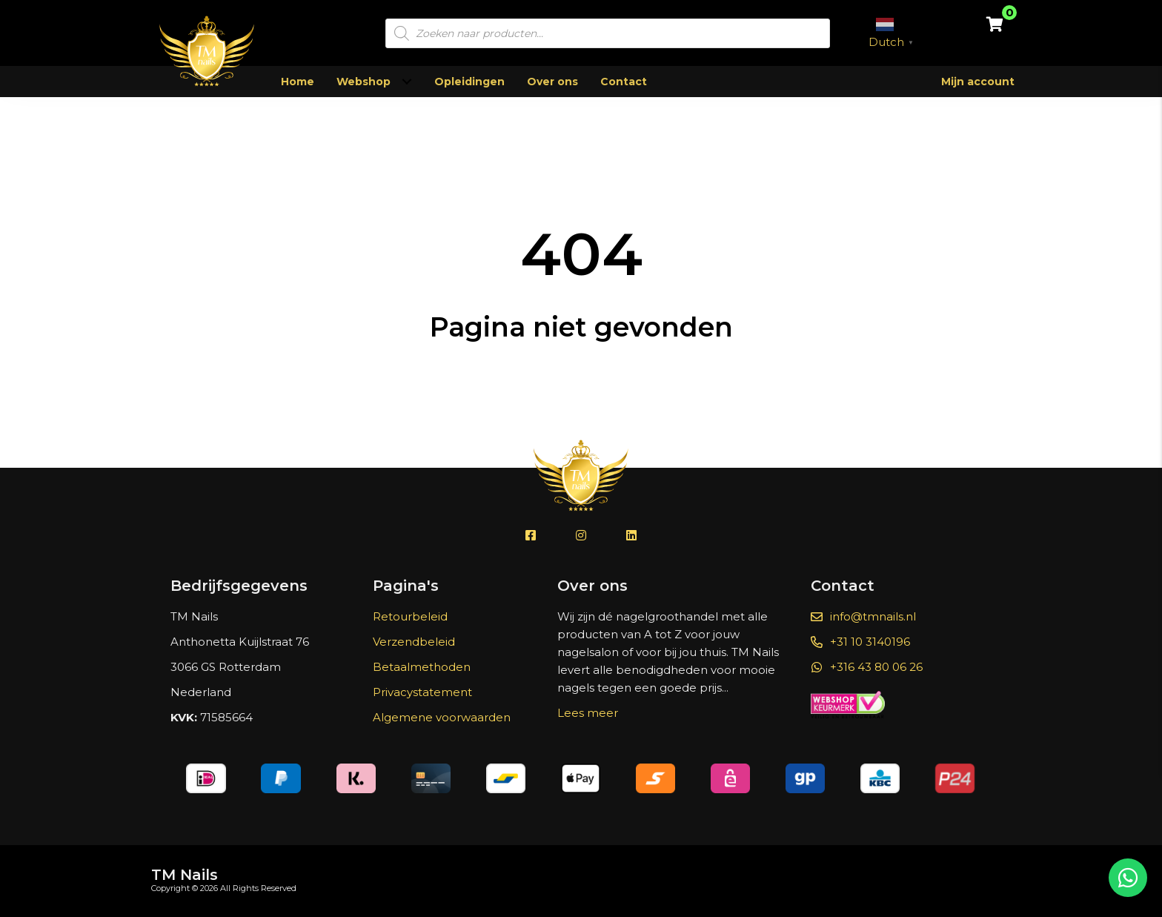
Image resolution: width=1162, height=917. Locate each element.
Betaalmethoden (422, 667)
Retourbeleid (410, 616)
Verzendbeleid (414, 642)
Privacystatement (422, 692)
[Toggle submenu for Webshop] (406, 82)
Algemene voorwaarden (442, 717)
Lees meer (587, 713)
